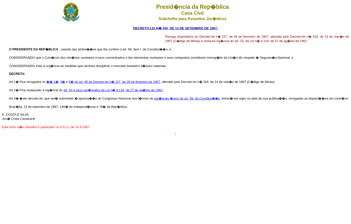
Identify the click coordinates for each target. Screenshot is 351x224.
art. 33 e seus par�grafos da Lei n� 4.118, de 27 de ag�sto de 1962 (112, 90)
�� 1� (52, 82)
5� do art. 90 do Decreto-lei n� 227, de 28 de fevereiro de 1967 (114, 82)
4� (62, 82)
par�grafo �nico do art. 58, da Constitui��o (187, 98)
